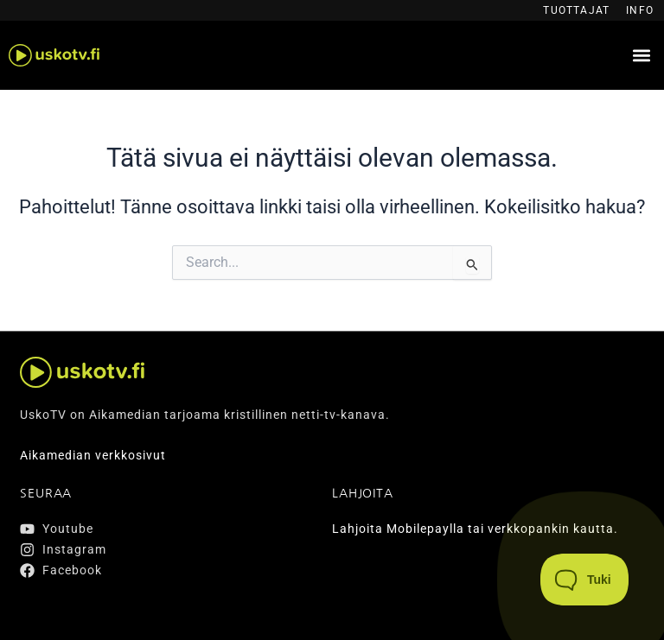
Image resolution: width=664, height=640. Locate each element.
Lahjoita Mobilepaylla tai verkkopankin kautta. (475, 528)
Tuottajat (576, 10)
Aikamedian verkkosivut (93, 455)
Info (640, 10)
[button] (641, 55)
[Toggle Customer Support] (584, 579)
